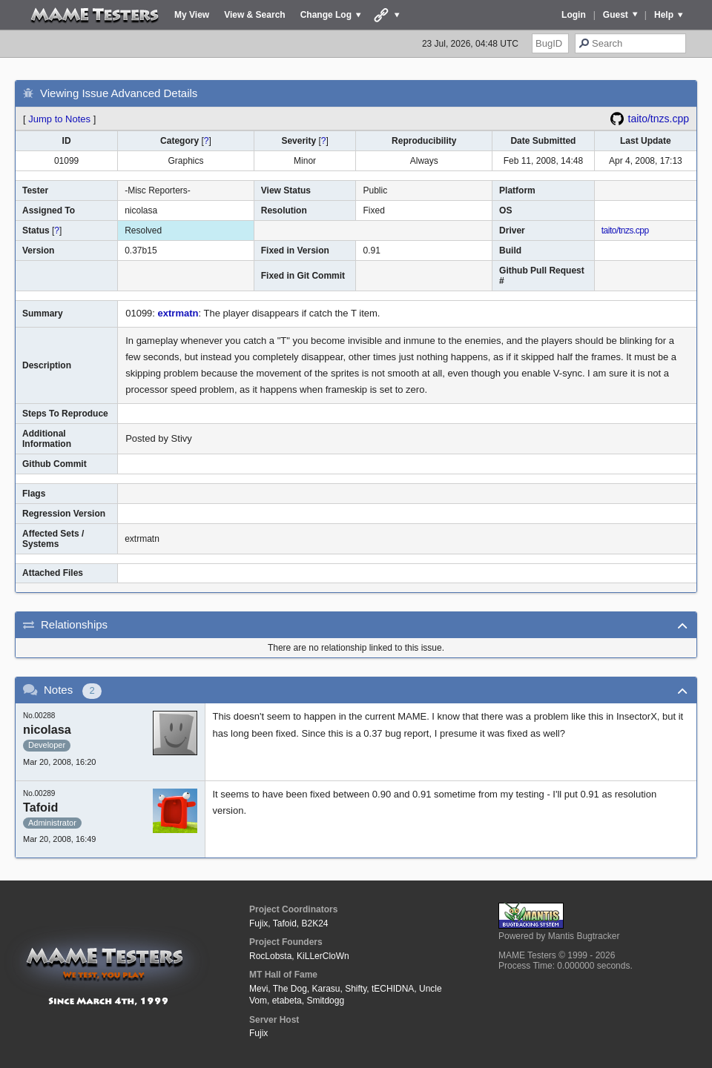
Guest (615, 15)
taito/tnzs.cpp (659, 119)
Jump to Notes (59, 119)
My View (191, 15)
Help (663, 15)
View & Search (255, 15)
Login (573, 15)
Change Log (326, 15)
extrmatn (178, 313)
